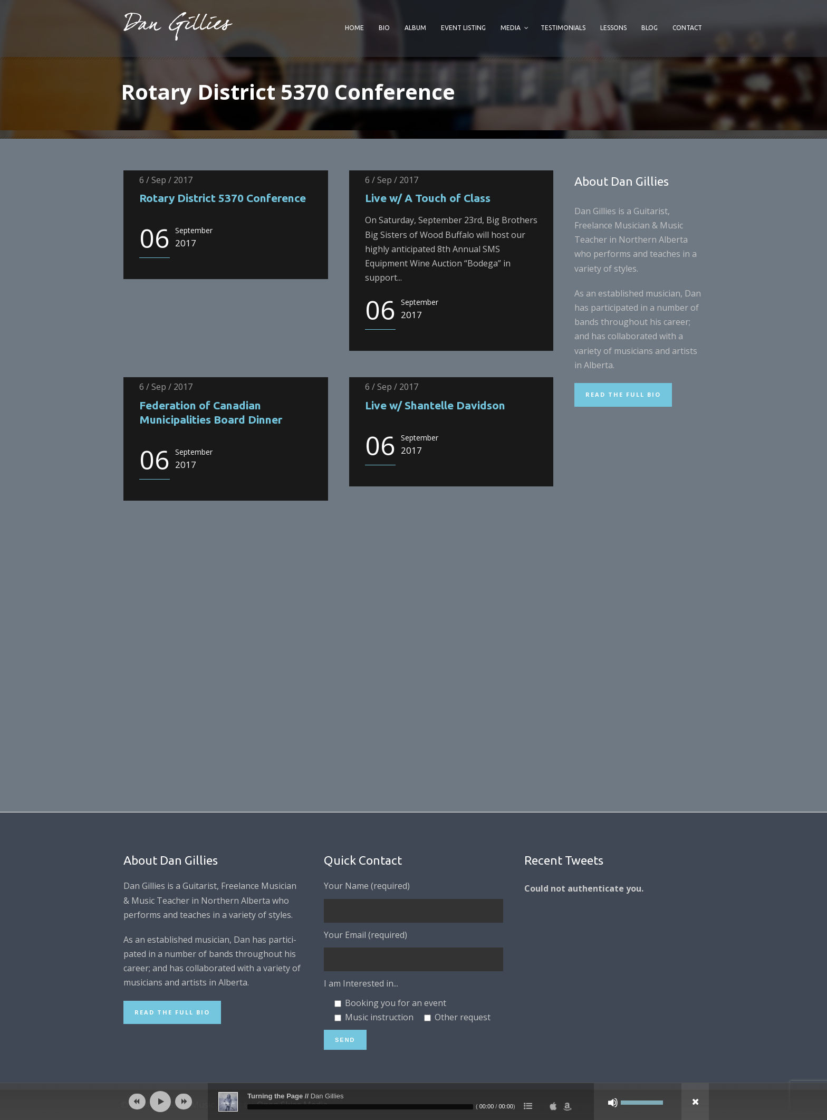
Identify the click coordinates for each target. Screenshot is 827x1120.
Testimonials (563, 27)
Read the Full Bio (623, 394)
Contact (687, 27)
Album (415, 27)
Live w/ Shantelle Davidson (435, 405)
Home (354, 27)
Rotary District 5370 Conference (222, 198)
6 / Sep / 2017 (166, 180)
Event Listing (463, 27)
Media (511, 27)
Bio (384, 27)
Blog (649, 27)
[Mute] (613, 1102)
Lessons (613, 27)
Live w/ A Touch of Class (428, 198)
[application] (413, 1101)
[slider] (360, 1106)
